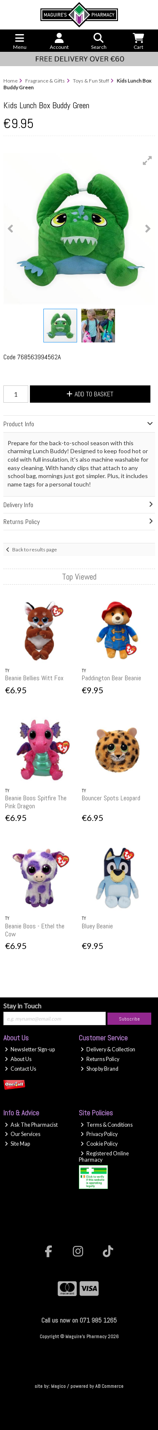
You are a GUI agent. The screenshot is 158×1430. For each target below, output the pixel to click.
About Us (18, 1059)
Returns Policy (99, 1059)
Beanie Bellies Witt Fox (34, 678)
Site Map (17, 1144)
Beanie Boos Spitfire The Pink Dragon (36, 802)
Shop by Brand (99, 1069)
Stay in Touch (22, 1006)
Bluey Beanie (97, 926)
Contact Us (20, 1069)
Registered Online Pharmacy (104, 1156)
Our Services (22, 1134)
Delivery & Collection (107, 1049)
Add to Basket (90, 394)
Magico (58, 1386)
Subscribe (129, 1019)
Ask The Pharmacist (31, 1125)
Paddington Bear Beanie (111, 678)
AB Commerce (109, 1386)
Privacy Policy (99, 1134)
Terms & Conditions (106, 1125)
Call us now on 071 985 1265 (79, 1320)
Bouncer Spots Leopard (111, 798)
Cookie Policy (99, 1144)
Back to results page (34, 549)
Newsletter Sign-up (30, 1049)
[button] (147, 160)
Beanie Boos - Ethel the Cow (34, 930)
